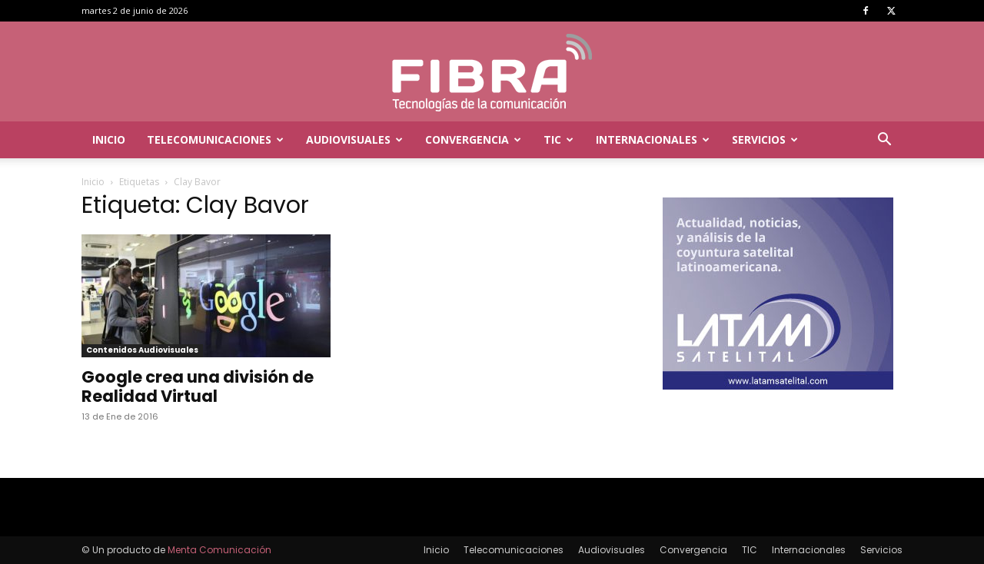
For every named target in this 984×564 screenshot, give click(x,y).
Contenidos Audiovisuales (142, 350)
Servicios (765, 139)
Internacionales (653, 139)
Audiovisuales (354, 139)
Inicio (108, 139)
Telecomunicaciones (215, 139)
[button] (884, 141)
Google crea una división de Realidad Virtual (197, 386)
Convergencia (473, 139)
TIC (558, 139)
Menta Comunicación (219, 549)
